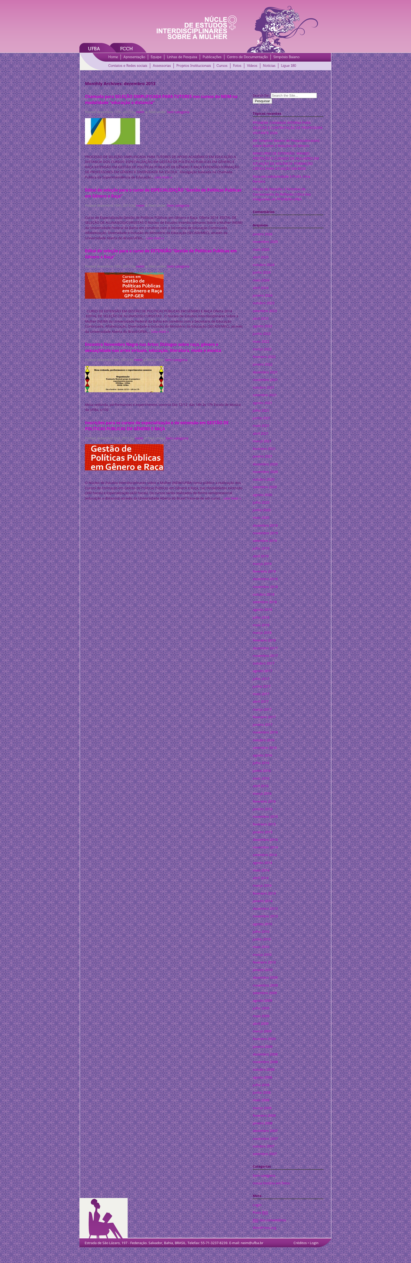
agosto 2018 (262, 609)
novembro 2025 (265, 241)
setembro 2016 (265, 747)
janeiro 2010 (262, 969)
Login (257, 1204)
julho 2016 (261, 762)
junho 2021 (262, 418)
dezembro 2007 (265, 1130)
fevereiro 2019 (264, 571)
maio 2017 (261, 694)
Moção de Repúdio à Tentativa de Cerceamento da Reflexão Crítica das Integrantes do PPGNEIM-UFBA (282, 194)
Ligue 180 (288, 66)
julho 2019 (261, 548)
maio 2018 (261, 625)
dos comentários (269, 1220)
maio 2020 (261, 517)
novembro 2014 (265, 847)
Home (113, 57)
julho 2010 (261, 931)
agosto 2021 (262, 402)
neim (140, 112)
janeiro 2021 (262, 456)
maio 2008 (261, 1100)
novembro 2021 (265, 379)
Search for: (261, 95)
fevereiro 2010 (264, 962)
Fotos (237, 66)
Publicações (212, 57)
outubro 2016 (263, 740)
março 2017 (262, 709)
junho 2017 (262, 686)
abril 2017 (260, 701)
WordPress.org (264, 1227)
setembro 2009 (265, 992)
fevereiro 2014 (264, 893)
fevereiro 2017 (264, 717)
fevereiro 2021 (264, 448)
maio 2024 (261, 280)
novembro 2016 (265, 732)
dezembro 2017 (265, 648)
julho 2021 (261, 410)
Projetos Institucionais (193, 66)
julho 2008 (261, 1084)
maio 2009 (261, 1016)
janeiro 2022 (262, 364)
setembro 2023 (265, 310)
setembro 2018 (265, 602)
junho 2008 (262, 1092)
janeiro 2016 (262, 809)
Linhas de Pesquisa (182, 57)
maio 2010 (261, 946)
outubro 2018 (263, 594)
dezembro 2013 (265, 908)
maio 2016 (261, 778)
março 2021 (262, 441)
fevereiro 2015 (264, 824)
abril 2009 (260, 1023)
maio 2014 (261, 870)
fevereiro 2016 (264, 801)
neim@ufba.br (252, 1242)
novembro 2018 (265, 586)
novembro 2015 (265, 816)
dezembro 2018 (265, 578)
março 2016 (262, 793)
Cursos (222, 66)
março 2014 (262, 885)
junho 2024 (262, 272)
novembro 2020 (265, 471)
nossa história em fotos (271, 1183)
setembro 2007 (265, 1153)
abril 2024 (260, 287)
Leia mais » (163, 177)
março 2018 (262, 632)
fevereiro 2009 (264, 1038)
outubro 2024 (263, 264)
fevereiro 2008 (264, 1115)
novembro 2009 (265, 985)
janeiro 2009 (262, 1046)
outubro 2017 (263, 663)
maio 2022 (261, 341)
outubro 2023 (263, 303)
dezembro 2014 (265, 839)
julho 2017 (261, 678)
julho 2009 (261, 1008)
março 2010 (262, 954)
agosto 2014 (262, 862)
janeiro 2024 (262, 295)
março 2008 (262, 1108)
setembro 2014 (265, 854)
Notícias (269, 66)
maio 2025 (261, 249)
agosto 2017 (262, 670)
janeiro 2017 (262, 724)
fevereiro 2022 (264, 356)
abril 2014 (260, 877)
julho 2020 (261, 502)
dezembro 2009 (265, 977)
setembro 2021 (265, 395)
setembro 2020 (265, 486)
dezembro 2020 (265, 464)
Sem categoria (178, 112)
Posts (260, 1212)
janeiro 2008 (262, 1123)
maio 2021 (261, 425)
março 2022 (262, 349)
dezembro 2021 (265, 372)
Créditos (300, 1242)
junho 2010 (262, 939)
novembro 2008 (265, 1061)
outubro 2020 (263, 479)
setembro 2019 (265, 540)
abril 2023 (260, 318)
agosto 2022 (262, 326)
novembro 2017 (265, 655)
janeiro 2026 (262, 234)
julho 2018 (261, 617)
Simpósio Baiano (286, 57)
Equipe (156, 57)
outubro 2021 (263, 387)
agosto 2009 (262, 1000)
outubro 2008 (263, 1069)
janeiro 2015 (262, 832)
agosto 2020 (262, 494)
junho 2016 (262, 770)
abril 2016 (260, 785)
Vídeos (252, 66)
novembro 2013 (265, 916)
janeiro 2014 (262, 901)
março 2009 (262, 1031)
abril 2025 (260, 257)
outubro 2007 (263, 1146)
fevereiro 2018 (264, 640)
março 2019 (262, 563)
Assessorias (162, 66)
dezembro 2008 (265, 1054)
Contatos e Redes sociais (127, 66)
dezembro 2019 (265, 525)
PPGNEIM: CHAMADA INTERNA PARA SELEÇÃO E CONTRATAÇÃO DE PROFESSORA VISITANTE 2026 (287, 127)
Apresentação (134, 57)
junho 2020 (262, 510)
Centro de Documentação (247, 57)
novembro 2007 (265, 1138)
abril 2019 (260, 556)
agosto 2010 (262, 924)
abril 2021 (260, 433)
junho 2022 (262, 333)
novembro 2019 (265, 533)
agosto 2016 (262, 755)
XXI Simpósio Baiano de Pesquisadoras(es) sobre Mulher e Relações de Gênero (286, 143)
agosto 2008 (262, 1077)
